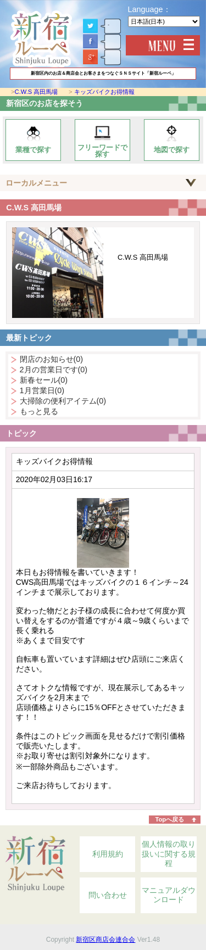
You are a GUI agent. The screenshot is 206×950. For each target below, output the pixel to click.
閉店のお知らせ (51, 359)
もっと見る (39, 411)
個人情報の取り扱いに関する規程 (169, 854)
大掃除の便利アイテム (63, 400)
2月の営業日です (54, 369)
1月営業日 (42, 390)
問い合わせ (107, 895)
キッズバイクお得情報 (104, 91)
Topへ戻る (169, 819)
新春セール (44, 380)
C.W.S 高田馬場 (36, 91)
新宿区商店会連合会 (105, 939)
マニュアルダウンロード (169, 895)
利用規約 (107, 854)
